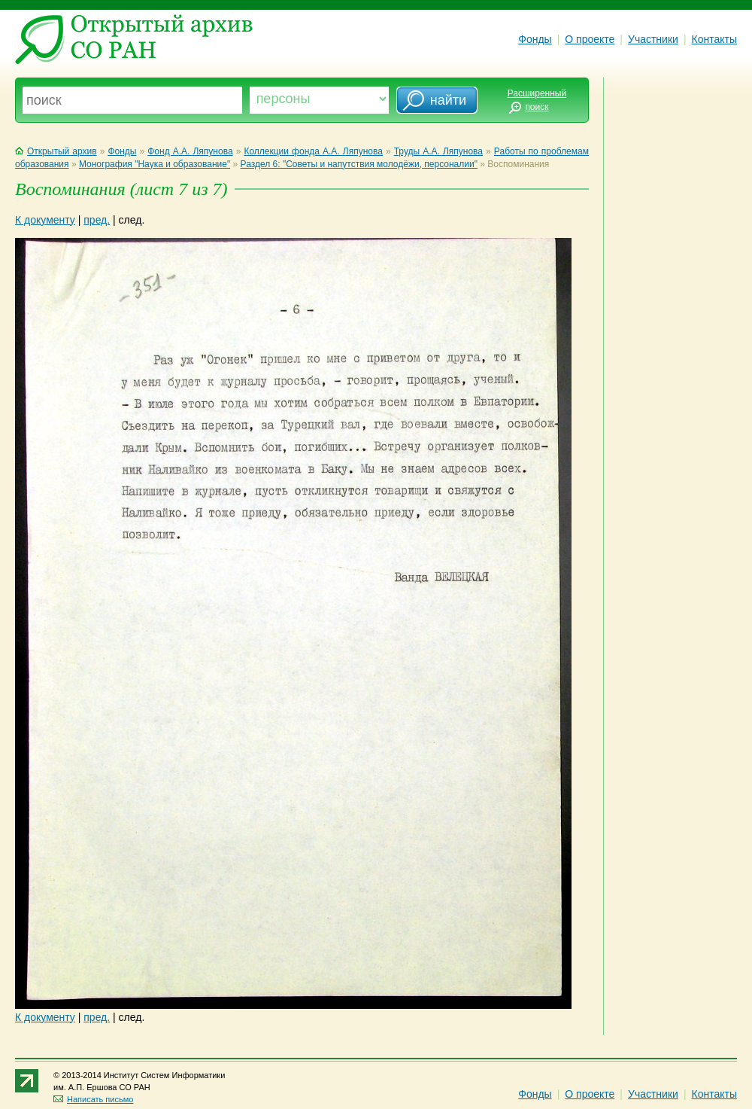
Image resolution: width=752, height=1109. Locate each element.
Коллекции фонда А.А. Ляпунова (313, 151)
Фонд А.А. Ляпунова (189, 151)
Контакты (714, 39)
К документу (45, 220)
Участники (653, 39)
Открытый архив (56, 151)
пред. (96, 220)
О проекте (589, 39)
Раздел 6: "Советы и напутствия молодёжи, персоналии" (359, 164)
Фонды (534, 39)
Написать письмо (93, 1099)
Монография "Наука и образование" (154, 164)
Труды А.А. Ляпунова (438, 151)
